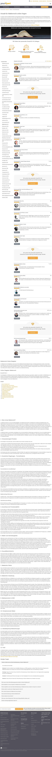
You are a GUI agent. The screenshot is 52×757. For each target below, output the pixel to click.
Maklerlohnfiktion (5, 391)
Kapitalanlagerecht (5, 118)
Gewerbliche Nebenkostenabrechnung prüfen (15, 715)
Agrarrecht (4, 65)
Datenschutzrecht (5, 84)
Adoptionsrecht (5, 63)
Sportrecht (4, 166)
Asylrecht (3, 71)
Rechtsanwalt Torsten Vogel (19, 235)
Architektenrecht (5, 69)
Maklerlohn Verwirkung (6, 393)
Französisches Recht (6, 97)
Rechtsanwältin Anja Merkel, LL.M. (20, 114)
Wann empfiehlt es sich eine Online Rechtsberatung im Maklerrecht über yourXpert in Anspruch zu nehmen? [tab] (21, 686)
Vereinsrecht (4, 178)
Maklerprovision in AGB (6, 394)
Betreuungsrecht (5, 82)
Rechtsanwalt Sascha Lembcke (20, 75)
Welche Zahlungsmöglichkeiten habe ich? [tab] (9, 700)
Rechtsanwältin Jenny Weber (19, 138)
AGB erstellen (3, 724)
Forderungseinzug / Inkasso (7, 94)
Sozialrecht (4, 162)
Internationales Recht (6, 110)
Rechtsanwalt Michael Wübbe (19, 350)
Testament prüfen (14, 727)
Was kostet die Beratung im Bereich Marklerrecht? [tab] (10, 693)
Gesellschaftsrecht (5, 99)
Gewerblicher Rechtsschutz (7, 101)
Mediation (4, 128)
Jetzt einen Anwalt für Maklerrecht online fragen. (9, 656)
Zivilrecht (3, 197)
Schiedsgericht (4, 154)
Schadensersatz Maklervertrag (7, 395)
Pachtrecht (4, 143)
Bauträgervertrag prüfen (5, 719)
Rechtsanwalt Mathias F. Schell (20, 224)
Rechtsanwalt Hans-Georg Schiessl (21, 149)
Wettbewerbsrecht (5, 191)
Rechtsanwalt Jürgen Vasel (19, 126)
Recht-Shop (26, 6)
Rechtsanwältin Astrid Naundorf (20, 298)
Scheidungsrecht (5, 152)
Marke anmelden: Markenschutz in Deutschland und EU (4, 729)
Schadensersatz (5, 150)
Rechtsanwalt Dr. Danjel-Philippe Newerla (22, 161)
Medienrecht (4, 130)
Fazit (3, 398)
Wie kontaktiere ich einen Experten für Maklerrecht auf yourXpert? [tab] (13, 684)
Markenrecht (4, 126)
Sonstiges (4, 160)
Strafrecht (4, 170)
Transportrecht (4, 172)
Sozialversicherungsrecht (6, 164)
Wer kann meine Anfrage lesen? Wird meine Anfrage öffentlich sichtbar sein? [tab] (15, 698)
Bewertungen (23, 716)
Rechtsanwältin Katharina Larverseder (21, 287)
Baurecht (3, 77)
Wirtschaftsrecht (5, 193)
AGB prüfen (3, 726)
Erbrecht (3, 86)
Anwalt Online (4, 61)
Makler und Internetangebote (7, 389)
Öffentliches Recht (5, 137)
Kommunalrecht (5, 122)
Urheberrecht (4, 176)
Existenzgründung (5, 90)
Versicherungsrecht (5, 183)
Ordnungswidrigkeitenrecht (7, 139)
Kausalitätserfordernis (6, 390)
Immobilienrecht (5, 106)
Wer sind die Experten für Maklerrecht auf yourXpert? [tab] (11, 691)
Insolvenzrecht (4, 108)
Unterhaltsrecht (5, 174)
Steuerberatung (17, 6)
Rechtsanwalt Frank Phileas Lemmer (21, 212)
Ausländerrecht (5, 73)
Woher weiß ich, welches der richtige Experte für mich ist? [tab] (12, 689)
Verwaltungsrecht (5, 187)
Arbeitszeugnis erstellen (5, 736)
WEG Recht (4, 189)
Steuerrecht (4, 168)
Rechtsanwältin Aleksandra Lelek (20, 310)
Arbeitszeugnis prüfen (4, 734)
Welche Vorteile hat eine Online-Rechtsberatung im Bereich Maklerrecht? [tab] (14, 662)
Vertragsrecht (4, 185)
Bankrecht (4, 75)
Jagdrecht (4, 116)
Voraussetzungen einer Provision (8, 385)
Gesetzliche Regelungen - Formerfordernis (9, 386)
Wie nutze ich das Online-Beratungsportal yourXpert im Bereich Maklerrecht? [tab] (15, 682)
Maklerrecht (4, 124)
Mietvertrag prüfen (4, 738)
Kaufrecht (4, 120)
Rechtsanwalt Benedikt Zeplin (20, 338)
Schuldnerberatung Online (7, 158)
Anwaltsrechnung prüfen (15, 732)
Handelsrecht (4, 104)
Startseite (7, 9)
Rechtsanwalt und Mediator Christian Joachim (23, 63)
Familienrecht (4, 92)
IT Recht (3, 114)
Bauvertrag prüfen (4, 717)
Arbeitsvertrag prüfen (4, 732)
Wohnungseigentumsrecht (7, 195)
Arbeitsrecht (4, 67)
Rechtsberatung (6, 6)
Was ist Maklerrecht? (6, 384)
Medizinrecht (4, 132)
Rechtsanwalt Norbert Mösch (19, 103)
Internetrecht (4, 112)
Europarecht (4, 88)
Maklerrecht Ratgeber (35, 25)
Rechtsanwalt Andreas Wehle (19, 275)
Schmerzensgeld (5, 156)
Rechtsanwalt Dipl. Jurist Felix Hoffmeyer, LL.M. (23, 189)
